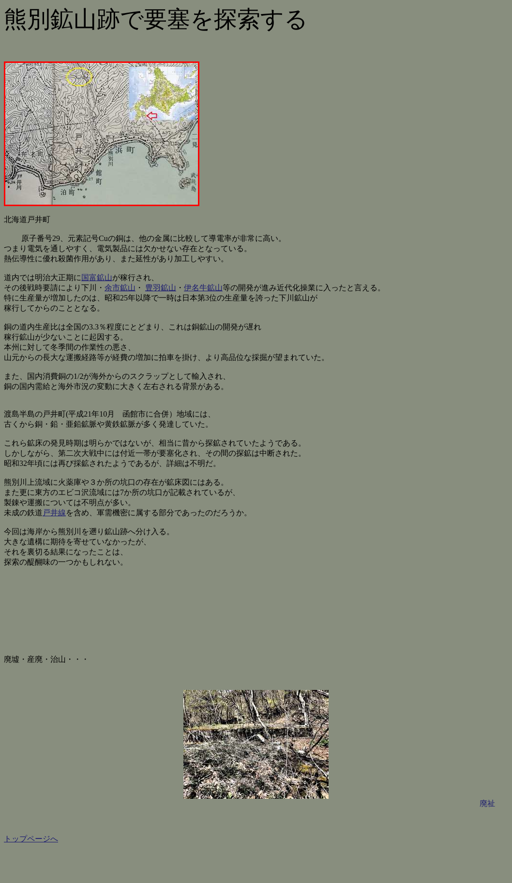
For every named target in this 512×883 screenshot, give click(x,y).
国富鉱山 (96, 277)
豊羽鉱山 (160, 288)
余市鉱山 (120, 288)
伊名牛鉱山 (203, 288)
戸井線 (54, 513)
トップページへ (31, 839)
